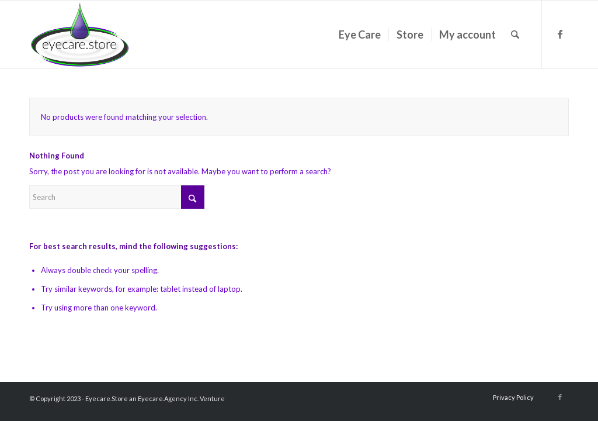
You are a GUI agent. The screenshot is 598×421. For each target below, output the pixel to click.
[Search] (515, 34)
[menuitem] (359, 34)
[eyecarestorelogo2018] (79, 34)
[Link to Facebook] (560, 34)
